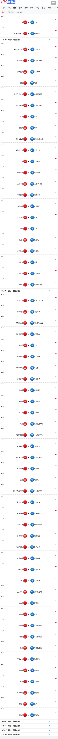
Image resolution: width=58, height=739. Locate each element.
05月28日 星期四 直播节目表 (25, 735)
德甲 (26, 8)
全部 (3, 8)
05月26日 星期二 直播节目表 (25, 726)
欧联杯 (50, 8)
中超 (37, 8)
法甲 (32, 8)
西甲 (14, 8)
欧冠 (43, 8)
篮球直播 (19, 12)
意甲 (20, 8)
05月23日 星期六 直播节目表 (25, 40)
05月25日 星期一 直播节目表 (25, 721)
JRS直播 (8, 3)
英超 (9, 8)
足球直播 (10, 12)
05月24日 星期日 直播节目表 (25, 291)
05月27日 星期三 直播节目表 (25, 730)
